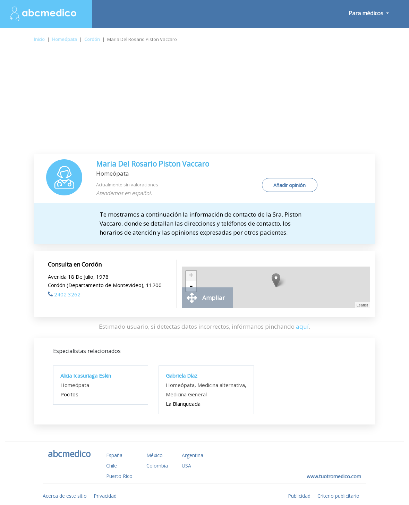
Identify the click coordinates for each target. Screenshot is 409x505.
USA (186, 465)
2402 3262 (64, 294)
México (154, 455)
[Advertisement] (204, 102)
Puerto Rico (119, 476)
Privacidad (105, 496)
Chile (111, 465)
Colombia (157, 465)
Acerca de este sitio (65, 496)
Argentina (192, 455)
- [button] (191, 286)
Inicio (39, 39)
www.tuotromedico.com (334, 476)
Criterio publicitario (338, 496)
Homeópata (64, 39)
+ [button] (191, 276)
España (114, 455)
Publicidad (299, 496)
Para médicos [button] (367, 13)
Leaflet (362, 305)
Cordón (92, 39)
